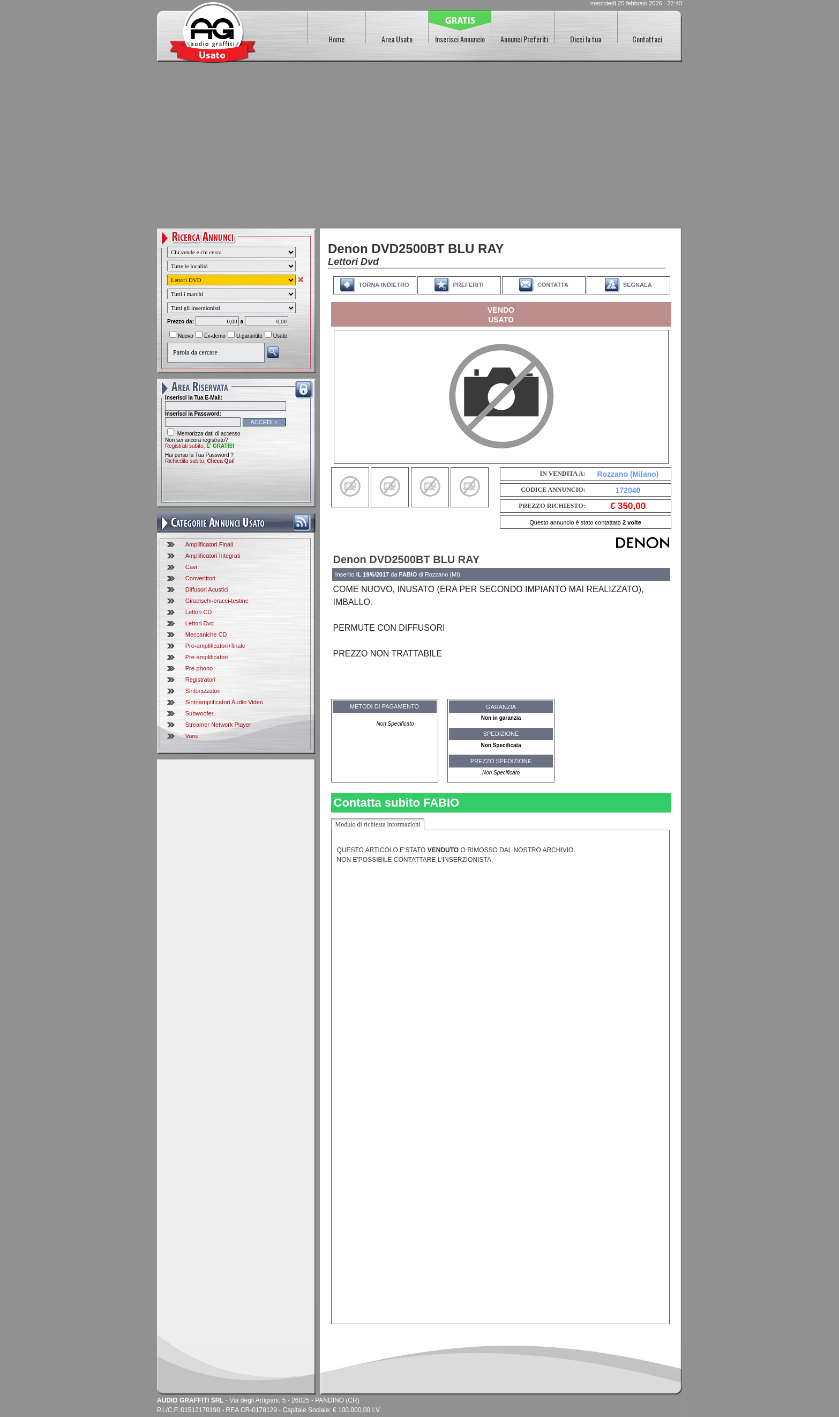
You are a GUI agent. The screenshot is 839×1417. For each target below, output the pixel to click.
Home (336, 39)
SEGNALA (637, 285)
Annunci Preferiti (524, 39)
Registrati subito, (199, 446)
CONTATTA (552, 285)
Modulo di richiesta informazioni (378, 824)
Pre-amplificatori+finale (215, 646)
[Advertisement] (419, 148)
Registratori (200, 679)
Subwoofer (199, 713)
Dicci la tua (585, 39)
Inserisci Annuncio (460, 39)
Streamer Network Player (218, 724)
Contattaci (647, 39)
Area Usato (397, 39)
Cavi (191, 567)
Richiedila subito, (199, 461)
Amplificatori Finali (209, 544)
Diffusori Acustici (207, 589)
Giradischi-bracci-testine (217, 600)
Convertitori (200, 578)
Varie (192, 736)
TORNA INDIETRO (383, 285)
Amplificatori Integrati (213, 555)
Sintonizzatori (203, 691)
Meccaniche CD (206, 634)
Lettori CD (198, 612)
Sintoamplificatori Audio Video (224, 702)
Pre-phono (199, 668)
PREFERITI (468, 285)
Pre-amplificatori (206, 657)
